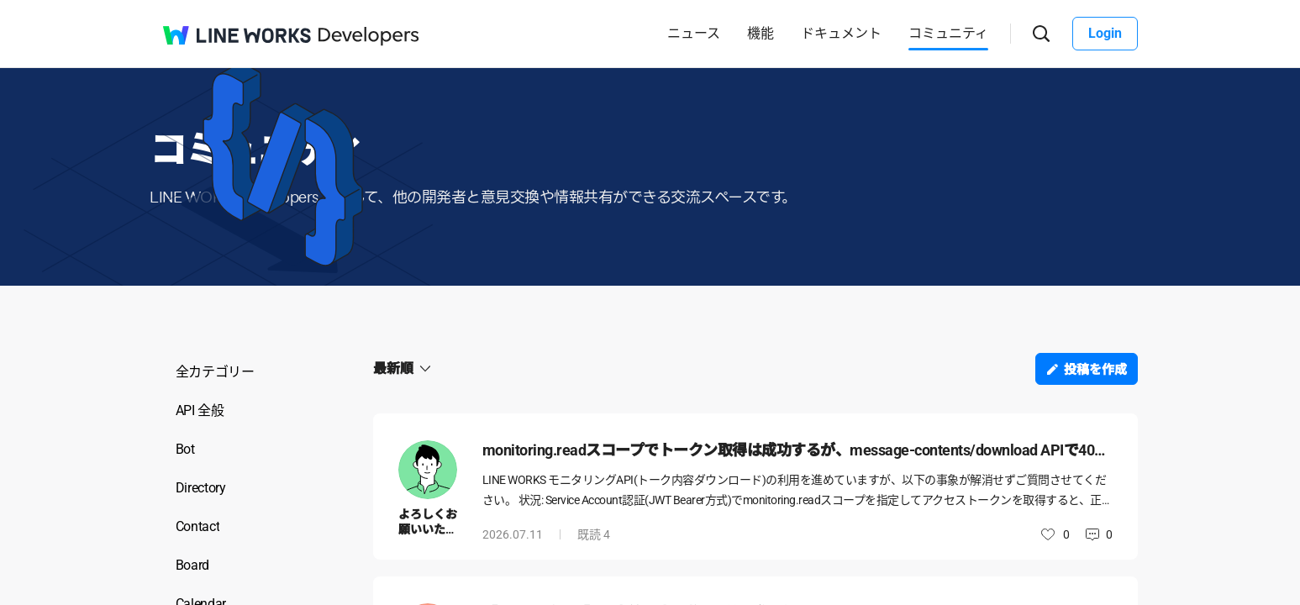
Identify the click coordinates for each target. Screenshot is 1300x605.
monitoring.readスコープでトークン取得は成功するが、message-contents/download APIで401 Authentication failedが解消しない (797, 450)
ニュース (693, 33)
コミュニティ (948, 33)
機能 (760, 33)
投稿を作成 (1095, 369)
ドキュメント (841, 33)
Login (1105, 33)
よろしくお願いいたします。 (427, 529)
